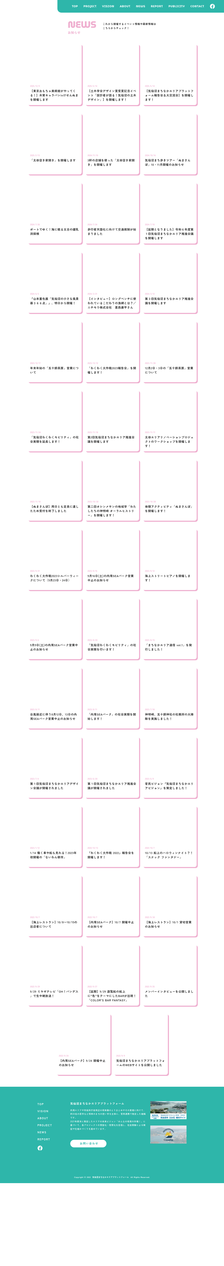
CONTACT (197, 6)
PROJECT (90, 6)
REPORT (157, 6)
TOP (75, 6)
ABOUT (125, 6)
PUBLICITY (177, 6)
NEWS (140, 6)
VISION (108, 6)
